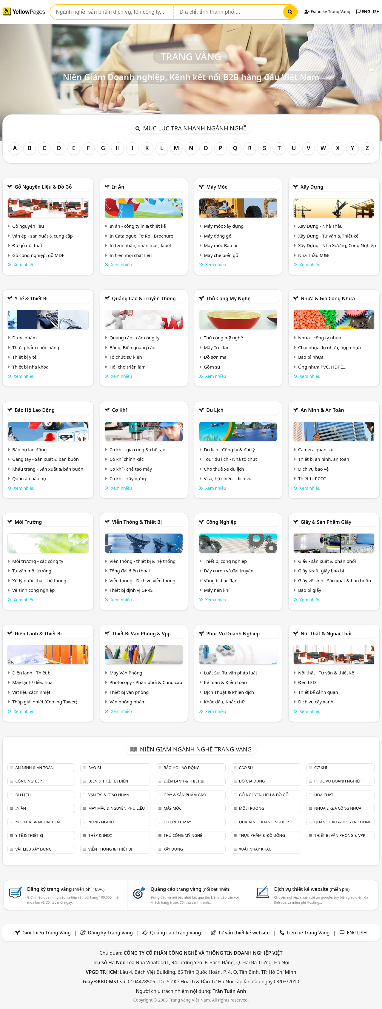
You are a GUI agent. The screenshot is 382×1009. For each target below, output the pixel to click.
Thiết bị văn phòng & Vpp (141, 633)
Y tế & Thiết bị (31, 298)
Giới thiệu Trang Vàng (46, 932)
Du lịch (215, 410)
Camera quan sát (316, 449)
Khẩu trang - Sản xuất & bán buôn (47, 469)
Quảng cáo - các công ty (135, 338)
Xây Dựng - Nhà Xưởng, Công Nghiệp (337, 245)
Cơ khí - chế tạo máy (131, 469)
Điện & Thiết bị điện (108, 781)
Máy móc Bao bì (220, 245)
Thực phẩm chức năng (35, 347)
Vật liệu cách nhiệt (31, 692)
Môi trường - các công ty (37, 561)
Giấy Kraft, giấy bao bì (321, 571)
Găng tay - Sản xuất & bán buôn (45, 459)
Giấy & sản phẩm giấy (326, 522)
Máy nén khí (216, 590)
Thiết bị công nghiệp (225, 561)
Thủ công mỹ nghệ (228, 298)
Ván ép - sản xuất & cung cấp (42, 236)
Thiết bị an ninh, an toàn (323, 459)
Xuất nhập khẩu (255, 849)
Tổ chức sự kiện (126, 357)
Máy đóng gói (218, 236)
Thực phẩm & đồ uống (262, 835)
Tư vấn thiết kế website (244, 932)
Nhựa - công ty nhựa (319, 338)
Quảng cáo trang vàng (190, 889)
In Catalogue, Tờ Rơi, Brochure (141, 236)
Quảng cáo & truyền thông (144, 298)
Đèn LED (307, 682)
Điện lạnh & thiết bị (38, 633)
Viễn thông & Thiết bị (137, 522)
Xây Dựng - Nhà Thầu (320, 226)
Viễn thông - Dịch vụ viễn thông (142, 580)
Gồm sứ (212, 367)
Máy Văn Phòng (126, 673)
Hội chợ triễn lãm (128, 367)
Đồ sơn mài (216, 357)
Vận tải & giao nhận (108, 794)
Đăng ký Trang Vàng (327, 11)
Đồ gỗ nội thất (27, 245)
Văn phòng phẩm (128, 702)
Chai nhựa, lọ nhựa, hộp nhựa (329, 347)
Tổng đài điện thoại (130, 571)
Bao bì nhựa (311, 357)
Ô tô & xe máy (177, 822)
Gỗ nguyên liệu (28, 226)
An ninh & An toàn (322, 410)
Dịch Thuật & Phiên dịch (229, 692)
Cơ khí (119, 410)
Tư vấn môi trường (31, 571)
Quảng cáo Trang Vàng (175, 932)
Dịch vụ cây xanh (315, 702)
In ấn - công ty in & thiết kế (138, 226)
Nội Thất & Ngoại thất (326, 633)
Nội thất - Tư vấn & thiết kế (326, 673)
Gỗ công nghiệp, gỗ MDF (38, 255)
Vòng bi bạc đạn (221, 580)
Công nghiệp (221, 522)
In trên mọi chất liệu (131, 255)
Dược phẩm (24, 338)
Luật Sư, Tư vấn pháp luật (230, 673)
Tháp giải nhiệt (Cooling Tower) (44, 702)
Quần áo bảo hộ (29, 478)
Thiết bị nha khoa (30, 367)
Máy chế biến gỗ (221, 255)
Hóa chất (323, 794)
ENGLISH (368, 11)
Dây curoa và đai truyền (228, 571)
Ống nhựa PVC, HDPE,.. (322, 367)
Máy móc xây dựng (224, 226)
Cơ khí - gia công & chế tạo (137, 449)
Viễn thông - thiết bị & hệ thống (142, 561)
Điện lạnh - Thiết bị (32, 673)
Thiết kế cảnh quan (318, 692)
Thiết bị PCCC (312, 478)
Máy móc (216, 187)
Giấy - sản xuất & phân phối (327, 561)
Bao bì (94, 767)
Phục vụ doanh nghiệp (233, 633)
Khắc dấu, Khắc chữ (224, 702)
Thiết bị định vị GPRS (131, 590)
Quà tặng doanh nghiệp (264, 822)
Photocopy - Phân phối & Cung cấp (146, 682)
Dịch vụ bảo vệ (313, 469)
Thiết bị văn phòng (129, 692)
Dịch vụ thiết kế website (311, 889)
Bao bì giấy (309, 590)
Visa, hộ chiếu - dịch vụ (228, 478)
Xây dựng (312, 187)
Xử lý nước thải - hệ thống (39, 580)
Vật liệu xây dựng (33, 849)
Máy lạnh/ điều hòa (32, 682)
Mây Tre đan (216, 347)
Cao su (246, 767)
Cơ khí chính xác (127, 459)
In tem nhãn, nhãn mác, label (140, 245)
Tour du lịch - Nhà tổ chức (231, 459)
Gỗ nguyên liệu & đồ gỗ (43, 187)
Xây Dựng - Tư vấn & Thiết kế (328, 236)
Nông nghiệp (101, 822)
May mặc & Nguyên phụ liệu (116, 808)
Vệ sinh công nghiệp (33, 590)
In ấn (118, 187)
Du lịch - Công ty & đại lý (229, 449)
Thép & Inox (100, 835)
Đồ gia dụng (252, 781)
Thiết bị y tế (24, 357)
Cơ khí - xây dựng (128, 478)
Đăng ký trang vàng (66, 889)
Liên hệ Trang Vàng (308, 932)
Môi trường (28, 522)
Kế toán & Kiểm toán (225, 682)
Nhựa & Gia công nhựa (328, 298)
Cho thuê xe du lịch (224, 469)
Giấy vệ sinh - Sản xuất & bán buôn (334, 580)
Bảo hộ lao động (35, 410)
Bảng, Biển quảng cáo (132, 347)
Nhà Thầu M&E (313, 255)
